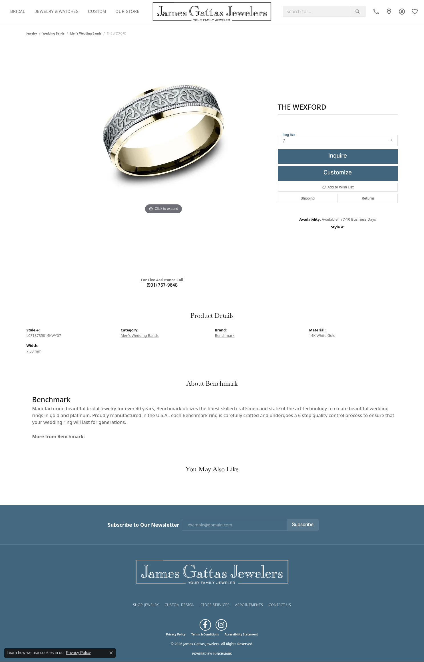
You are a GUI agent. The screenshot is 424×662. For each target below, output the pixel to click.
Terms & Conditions (205, 634)
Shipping (308, 198)
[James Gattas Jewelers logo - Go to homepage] (212, 11)
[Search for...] (316, 11)
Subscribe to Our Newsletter (143, 525)
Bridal (17, 11)
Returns (368, 198)
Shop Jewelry (146, 604)
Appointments (249, 604)
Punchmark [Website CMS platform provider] (222, 654)
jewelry (32, 33)
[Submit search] (357, 11)
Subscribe (303, 525)
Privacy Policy (176, 634)
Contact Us (280, 604)
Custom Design (180, 604)
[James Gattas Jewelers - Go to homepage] (212, 571)
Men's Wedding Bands (85, 33)
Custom (97, 11)
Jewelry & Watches (57, 11)
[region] (163, 158)
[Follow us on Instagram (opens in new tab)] (221, 625)
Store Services (215, 604)
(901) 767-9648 (162, 285)
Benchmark (225, 335)
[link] (376, 11)
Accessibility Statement (241, 634)
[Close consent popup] (111, 653)
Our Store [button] (127, 11)
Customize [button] (337, 173)
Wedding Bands (54, 33)
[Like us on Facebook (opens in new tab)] (205, 625)
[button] (401, 11)
